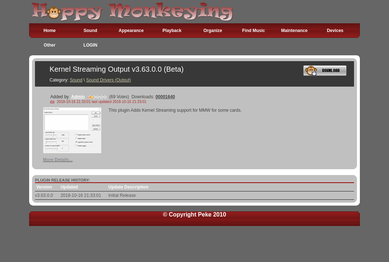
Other (49, 45)
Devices (335, 30)
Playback (171, 30)
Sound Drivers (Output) (108, 80)
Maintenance (294, 30)
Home (49, 30)
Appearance (131, 30)
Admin (78, 96)
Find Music (253, 30)
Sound (90, 30)
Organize (212, 30)
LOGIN (90, 45)
